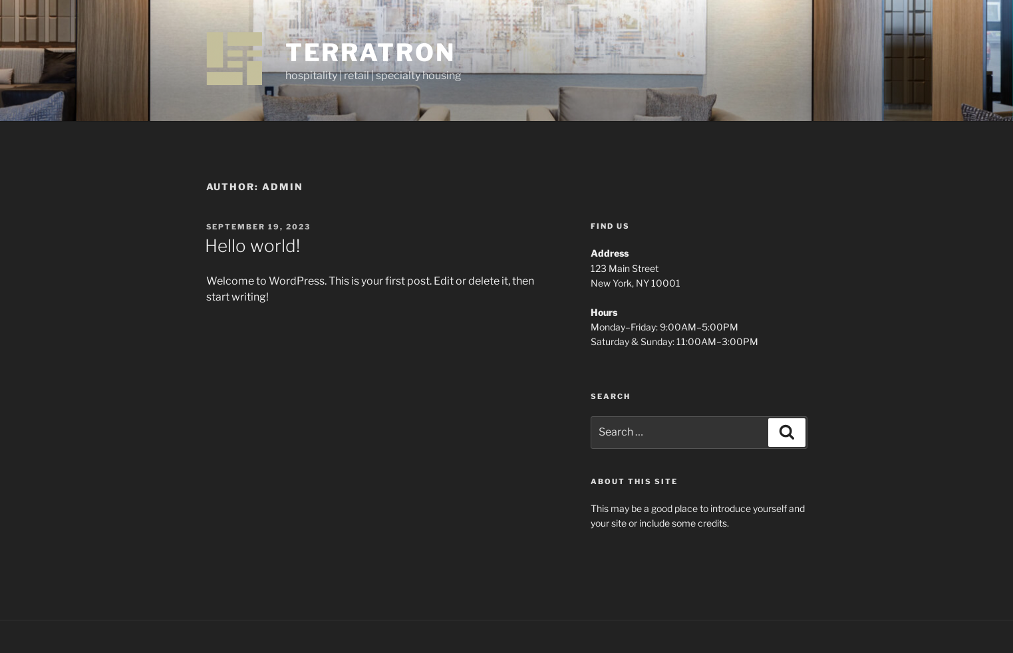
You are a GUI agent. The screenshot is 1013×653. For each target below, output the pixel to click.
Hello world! (252, 245)
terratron (370, 52)
